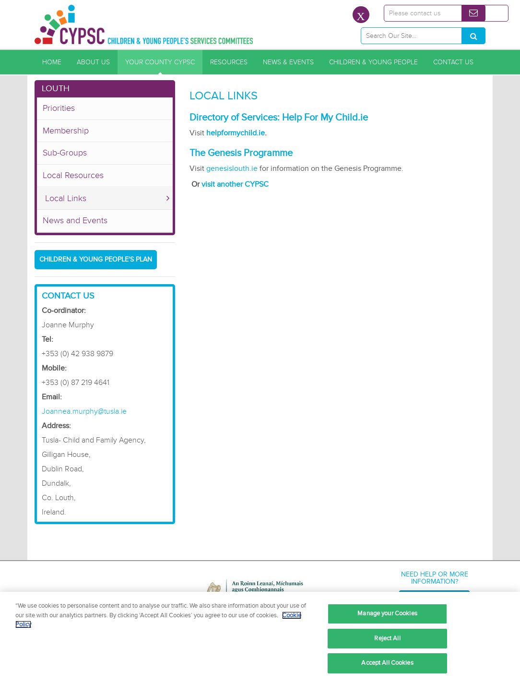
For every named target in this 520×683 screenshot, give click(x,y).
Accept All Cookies (387, 663)
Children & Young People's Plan (95, 259)
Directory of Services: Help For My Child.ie (278, 117)
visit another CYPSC (235, 184)
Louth (56, 88)
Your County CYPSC (160, 62)
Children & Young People (373, 62)
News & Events (288, 62)
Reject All (387, 638)
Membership (66, 130)
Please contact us (414, 13)
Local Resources (73, 175)
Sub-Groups (65, 152)
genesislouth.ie (231, 168)
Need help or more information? (434, 578)
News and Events (75, 220)
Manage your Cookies (387, 613)
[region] (260, 637)
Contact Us (453, 62)
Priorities (59, 108)
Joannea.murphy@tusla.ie (84, 411)
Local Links (65, 198)
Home (51, 62)
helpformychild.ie (235, 133)
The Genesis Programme (241, 153)
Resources (229, 62)
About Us (93, 62)
